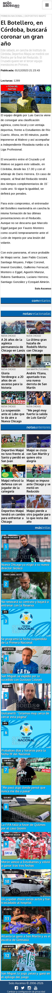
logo (11, 4)
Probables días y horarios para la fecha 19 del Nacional (23, 752)
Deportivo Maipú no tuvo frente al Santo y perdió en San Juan (13, 455)
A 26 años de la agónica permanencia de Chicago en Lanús (13, 345)
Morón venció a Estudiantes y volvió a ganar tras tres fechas (25, 863)
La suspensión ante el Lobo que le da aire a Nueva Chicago (12, 416)
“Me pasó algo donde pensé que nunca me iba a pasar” (23, 789)
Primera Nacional (12, 16)
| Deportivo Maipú (34, 16)
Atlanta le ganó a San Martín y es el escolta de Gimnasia (26, 938)
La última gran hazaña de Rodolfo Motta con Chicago (36, 345)
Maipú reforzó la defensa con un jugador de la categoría (12, 486)
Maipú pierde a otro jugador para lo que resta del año (38, 516)
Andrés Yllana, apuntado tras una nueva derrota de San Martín (36, 380)
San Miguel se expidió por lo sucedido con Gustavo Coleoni (21, 678)
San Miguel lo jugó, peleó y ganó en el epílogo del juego (25, 975)
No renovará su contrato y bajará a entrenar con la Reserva (25, 603)
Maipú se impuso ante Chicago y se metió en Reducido (38, 486)
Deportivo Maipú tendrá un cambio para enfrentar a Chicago (13, 516)
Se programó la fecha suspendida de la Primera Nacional (24, 640)
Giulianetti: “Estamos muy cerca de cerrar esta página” (25, 715)
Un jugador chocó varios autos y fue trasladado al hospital (25, 901)
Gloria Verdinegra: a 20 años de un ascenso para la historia (12, 380)
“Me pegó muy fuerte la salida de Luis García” (36, 414)
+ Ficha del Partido (12, 88)
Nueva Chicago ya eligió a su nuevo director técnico (25, 566)
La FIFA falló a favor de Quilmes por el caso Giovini (23, 826)
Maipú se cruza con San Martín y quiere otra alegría (37, 455)
